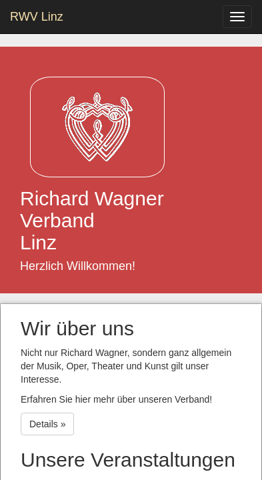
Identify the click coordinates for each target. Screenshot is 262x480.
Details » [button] (47, 424)
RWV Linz (36, 16)
